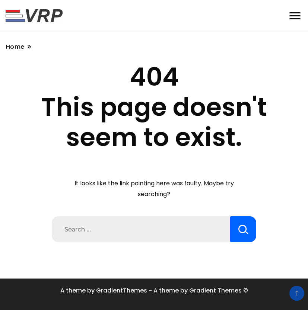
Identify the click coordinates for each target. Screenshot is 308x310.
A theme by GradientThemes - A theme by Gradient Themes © (154, 290)
